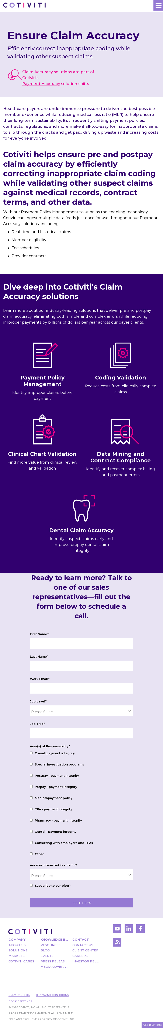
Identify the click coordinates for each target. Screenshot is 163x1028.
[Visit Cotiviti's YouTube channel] (117, 930)
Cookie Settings (20, 1001)
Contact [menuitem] (80, 939)
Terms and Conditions (52, 994)
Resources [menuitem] (50, 945)
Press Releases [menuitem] (54, 961)
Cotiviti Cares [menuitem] (21, 961)
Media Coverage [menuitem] (54, 967)
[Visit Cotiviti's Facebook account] (140, 930)
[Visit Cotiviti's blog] (117, 943)
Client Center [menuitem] (85, 950)
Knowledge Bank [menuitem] (54, 939)
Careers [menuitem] (80, 956)
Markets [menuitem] (16, 956)
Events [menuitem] (47, 956)
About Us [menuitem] (17, 945)
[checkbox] (81, 804)
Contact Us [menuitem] (82, 945)
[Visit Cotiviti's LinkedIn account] (129, 930)
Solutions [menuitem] (18, 950)
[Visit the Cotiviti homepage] (30, 931)
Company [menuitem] (16, 939)
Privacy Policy (19, 994)
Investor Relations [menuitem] (86, 961)
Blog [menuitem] (45, 950)
